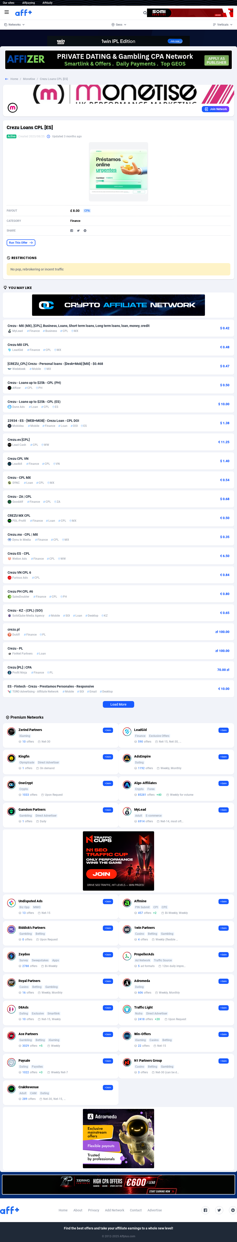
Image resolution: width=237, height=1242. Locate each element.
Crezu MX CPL (18, 345)
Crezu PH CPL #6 (20, 591)
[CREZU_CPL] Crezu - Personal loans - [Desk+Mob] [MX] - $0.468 (55, 364)
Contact (136, 1210)
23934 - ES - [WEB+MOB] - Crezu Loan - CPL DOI (43, 421)
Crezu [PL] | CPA (20, 667)
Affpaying (28, 3)
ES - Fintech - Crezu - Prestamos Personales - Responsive (51, 686)
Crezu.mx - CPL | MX (23, 534)
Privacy (93, 1210)
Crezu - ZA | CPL (20, 496)
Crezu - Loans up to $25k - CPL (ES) (34, 402)
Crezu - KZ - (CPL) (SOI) (25, 610)
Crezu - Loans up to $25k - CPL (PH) (34, 383)
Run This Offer (21, 243)
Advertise (154, 1210)
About (77, 1210)
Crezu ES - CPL (19, 553)
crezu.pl (14, 629)
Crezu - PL (15, 648)
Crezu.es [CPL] (19, 440)
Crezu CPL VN (18, 459)
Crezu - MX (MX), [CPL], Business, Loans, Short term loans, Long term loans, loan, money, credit (79, 326)
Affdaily (47, 3)
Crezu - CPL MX (19, 477)
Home (14, 79)
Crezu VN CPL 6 (19, 572)
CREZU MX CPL (19, 515)
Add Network (114, 1210)
